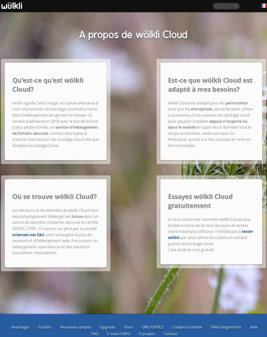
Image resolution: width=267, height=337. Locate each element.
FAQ (95, 333)
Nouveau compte (75, 327)
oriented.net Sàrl (28, 234)
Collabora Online (187, 327)
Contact (171, 333)
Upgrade (107, 327)
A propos (147, 333)
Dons (128, 327)
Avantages (20, 327)
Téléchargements (226, 327)
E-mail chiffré (118, 333)
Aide (254, 327)
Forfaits (45, 327)
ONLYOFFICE (153, 327)
